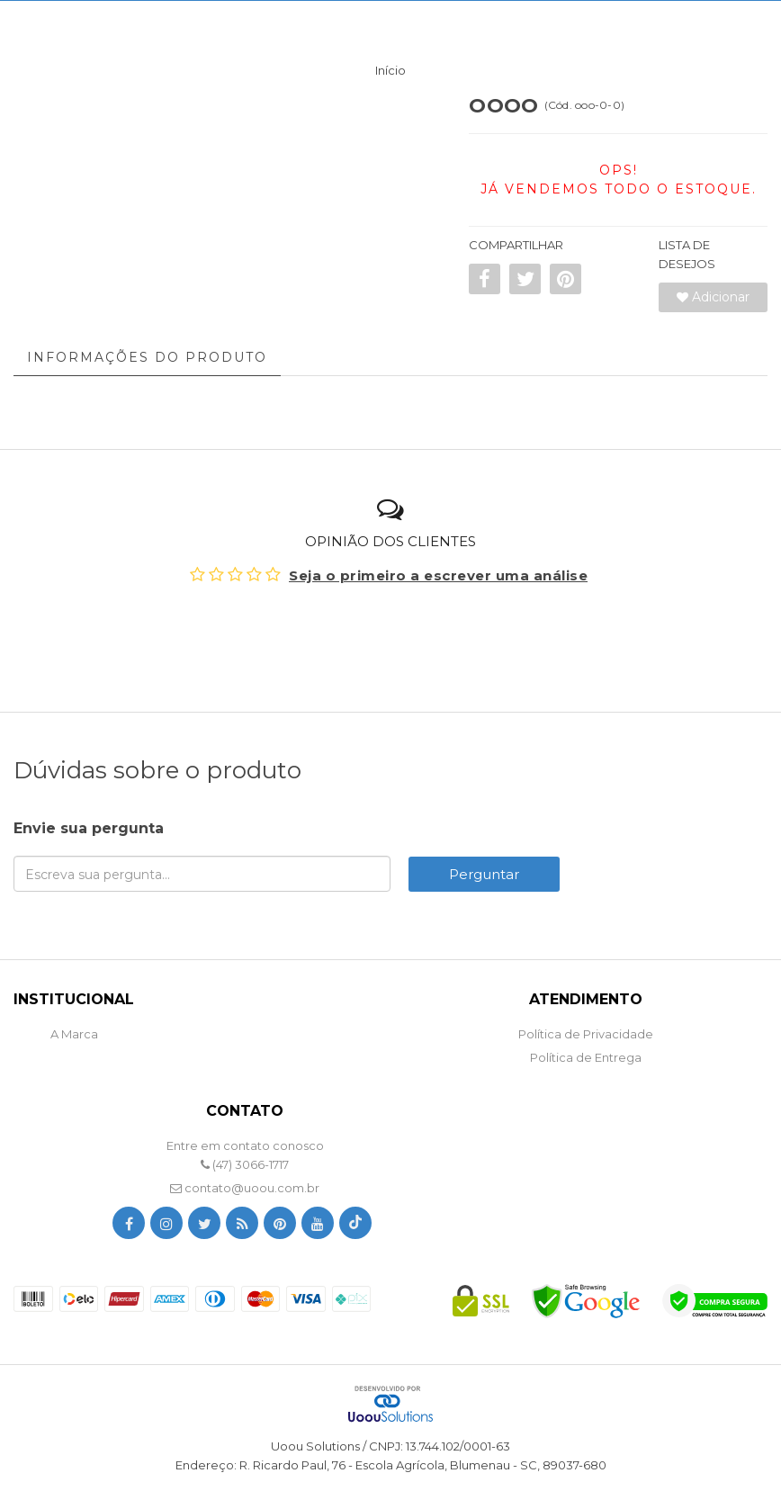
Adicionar (713, 297)
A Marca (74, 1034)
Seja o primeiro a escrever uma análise (438, 575)
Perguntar (484, 874)
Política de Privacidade (585, 1034)
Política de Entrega (586, 1057)
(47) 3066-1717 (245, 1164)
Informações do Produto (147, 357)
